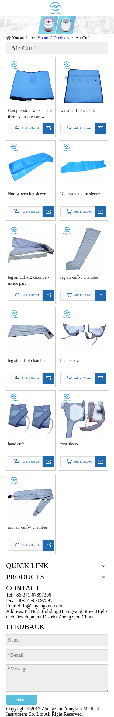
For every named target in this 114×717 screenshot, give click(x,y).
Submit (22, 699)
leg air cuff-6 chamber (79, 277)
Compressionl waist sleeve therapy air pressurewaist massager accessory (30, 114)
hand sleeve (70, 360)
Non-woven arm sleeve (80, 194)
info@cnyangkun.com (40, 605)
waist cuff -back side (78, 110)
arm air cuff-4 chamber (27, 527)
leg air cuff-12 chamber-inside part (28, 280)
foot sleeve (69, 444)
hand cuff (16, 444)
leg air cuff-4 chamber (27, 360)
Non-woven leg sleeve (27, 194)
